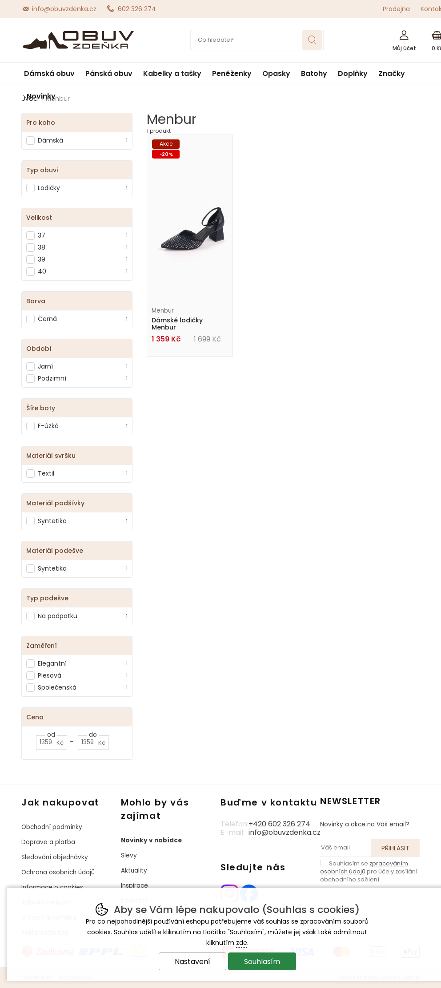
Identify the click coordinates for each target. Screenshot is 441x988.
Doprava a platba (48, 842)
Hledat (312, 40)
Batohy (314, 73)
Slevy (129, 855)
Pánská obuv (108, 73)
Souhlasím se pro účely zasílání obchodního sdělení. (368, 871)
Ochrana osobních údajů (58, 872)
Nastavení (192, 961)
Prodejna (396, 8)
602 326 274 (137, 8)
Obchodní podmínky (51, 827)
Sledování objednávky (54, 857)
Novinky (41, 96)
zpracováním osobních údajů (364, 867)
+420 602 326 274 (279, 824)
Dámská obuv (49, 73)
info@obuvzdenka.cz (64, 8)
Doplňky (353, 73)
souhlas (277, 921)
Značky (391, 73)
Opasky (276, 73)
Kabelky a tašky (172, 73)
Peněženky (232, 73)
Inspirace (134, 885)
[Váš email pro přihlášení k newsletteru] (345, 848)
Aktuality (134, 870)
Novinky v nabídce (151, 840)
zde (241, 942)
